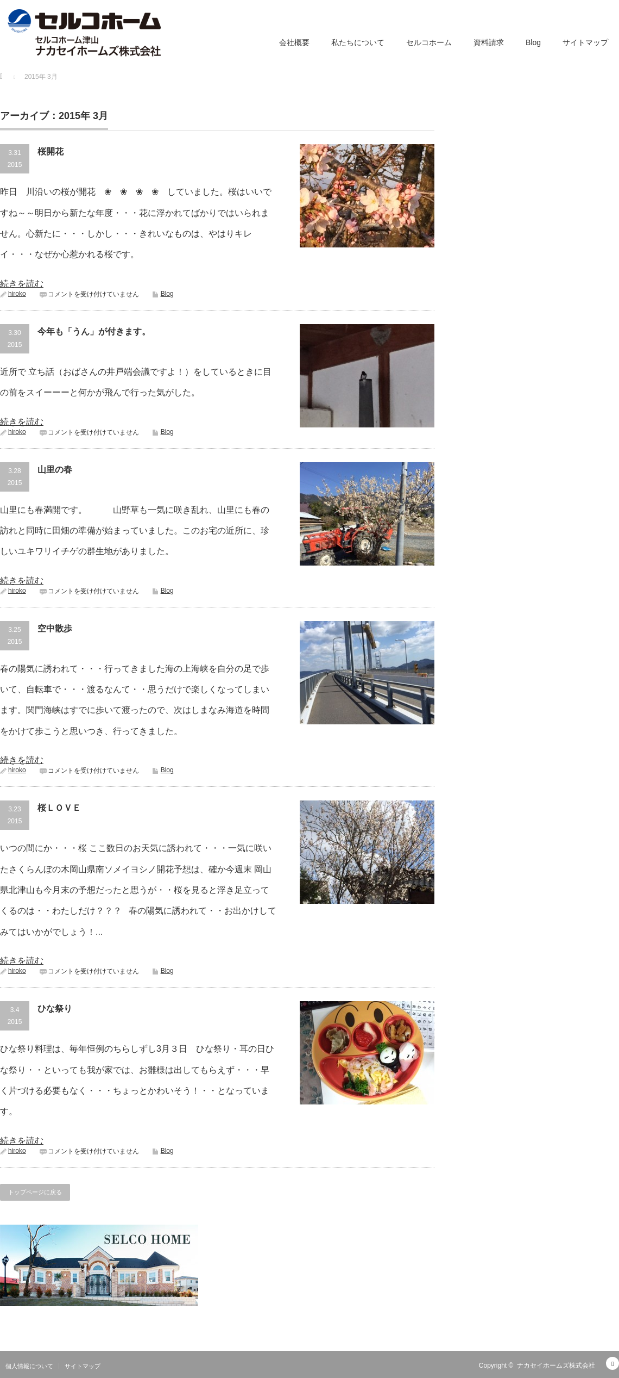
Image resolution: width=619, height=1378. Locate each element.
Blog (533, 42)
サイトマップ (585, 42)
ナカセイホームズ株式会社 (556, 1365)
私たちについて (357, 42)
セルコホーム (429, 42)
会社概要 (294, 42)
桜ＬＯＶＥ (59, 807)
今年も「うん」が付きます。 (93, 331)
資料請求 (488, 42)
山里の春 (54, 469)
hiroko (17, 293)
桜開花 (50, 151)
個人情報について (29, 1366)
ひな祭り (54, 1008)
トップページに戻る (35, 1192)
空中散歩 (54, 628)
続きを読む (21, 283)
